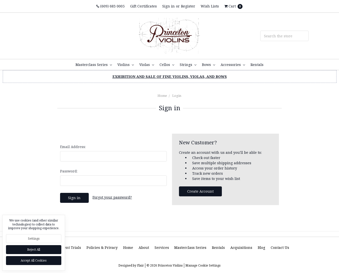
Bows (208, 64)
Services (162, 247)
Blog (261, 247)
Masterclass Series (94, 64)
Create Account (200, 191)
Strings (188, 64)
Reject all (33, 249)
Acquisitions (241, 247)
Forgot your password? (112, 197)
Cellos (167, 64)
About (144, 247)
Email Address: (73, 146)
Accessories (233, 64)
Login (176, 95)
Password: (69, 171)
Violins (125, 64)
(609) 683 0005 (110, 6)
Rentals (257, 64)
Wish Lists (210, 6)
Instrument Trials (65, 247)
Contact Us (280, 247)
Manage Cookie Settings (203, 265)
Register (188, 6)
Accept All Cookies (34, 260)
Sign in (168, 6)
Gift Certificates (143, 6)
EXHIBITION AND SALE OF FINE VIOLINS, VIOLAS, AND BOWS (169, 76)
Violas (146, 64)
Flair (140, 265)
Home (162, 95)
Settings (34, 238)
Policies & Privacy (102, 247)
